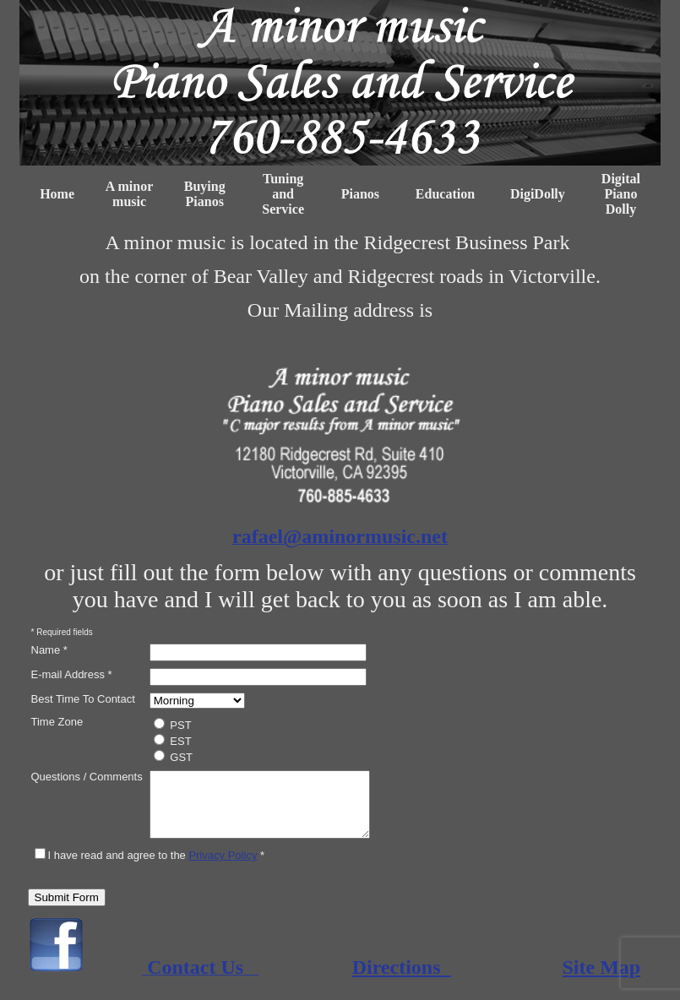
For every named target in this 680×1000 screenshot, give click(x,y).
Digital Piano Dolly (620, 193)
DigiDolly (537, 194)
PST (173, 724)
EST (173, 740)
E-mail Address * (71, 674)
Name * (49, 650)
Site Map (602, 980)
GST (173, 757)
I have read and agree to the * (150, 867)
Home (57, 194)
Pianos (360, 194)
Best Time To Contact (83, 699)
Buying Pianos (205, 194)
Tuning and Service (283, 193)
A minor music (129, 194)
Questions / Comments (87, 776)
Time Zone (57, 721)
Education (445, 194)
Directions (401, 980)
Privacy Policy (222, 867)
